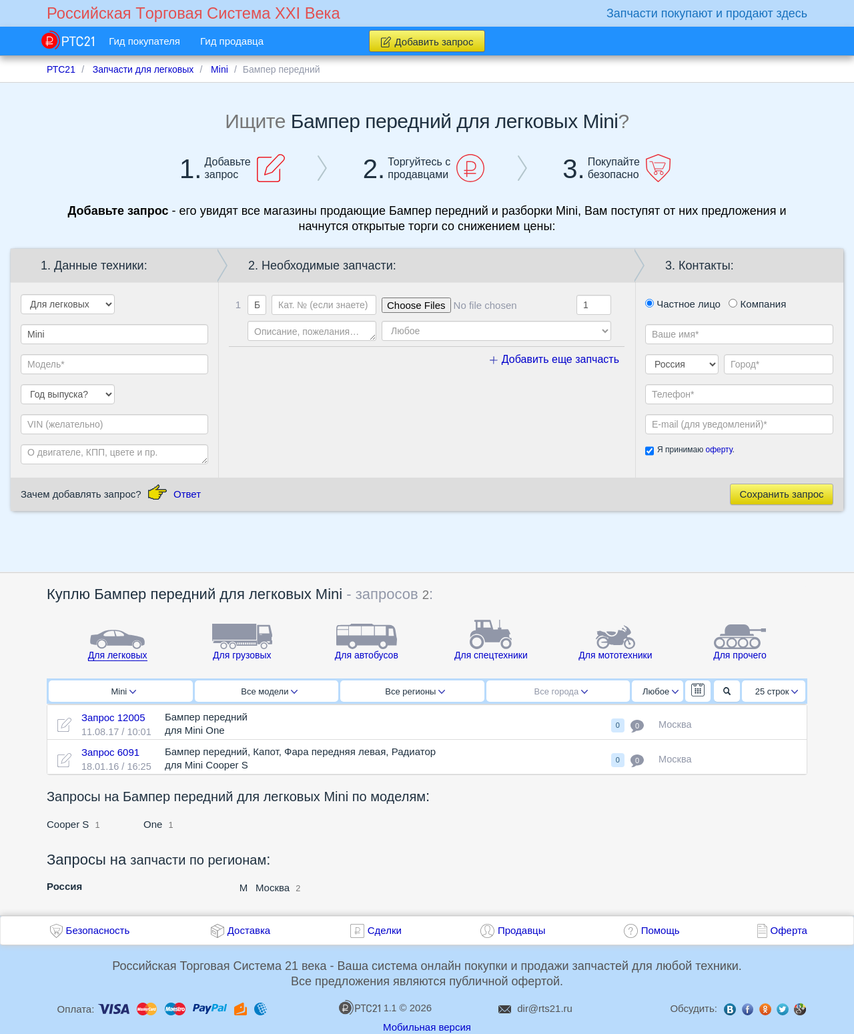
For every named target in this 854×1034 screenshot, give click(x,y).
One (152, 824)
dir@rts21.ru (544, 1008)
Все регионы (415, 691)
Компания (757, 304)
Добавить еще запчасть (554, 359)
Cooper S (68, 824)
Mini (123, 691)
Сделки (385, 930)
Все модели (269, 691)
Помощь (660, 930)
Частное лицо (683, 304)
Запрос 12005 (113, 717)
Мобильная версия (427, 1027)
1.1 (367, 1007)
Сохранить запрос (781, 494)
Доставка (249, 930)
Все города (561, 691)
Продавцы (522, 930)
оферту (718, 449)
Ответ (187, 494)
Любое (661, 691)
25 (777, 691)
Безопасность (98, 930)
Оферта (789, 930)
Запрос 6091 (110, 752)
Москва (273, 887)
